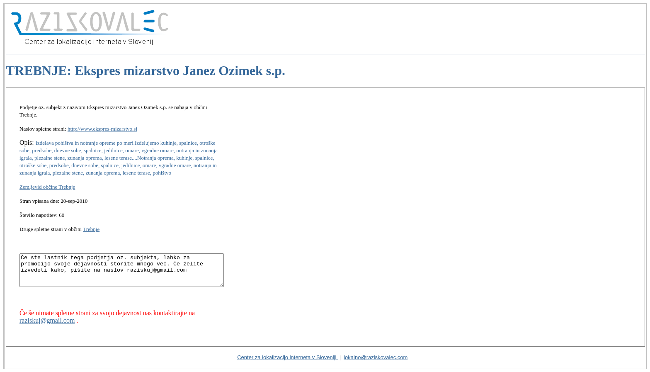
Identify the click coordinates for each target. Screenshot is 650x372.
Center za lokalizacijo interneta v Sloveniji (287, 357)
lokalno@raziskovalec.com (375, 357)
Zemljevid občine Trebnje (47, 179)
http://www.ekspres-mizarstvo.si (102, 121)
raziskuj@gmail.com (47, 319)
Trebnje (91, 222)
